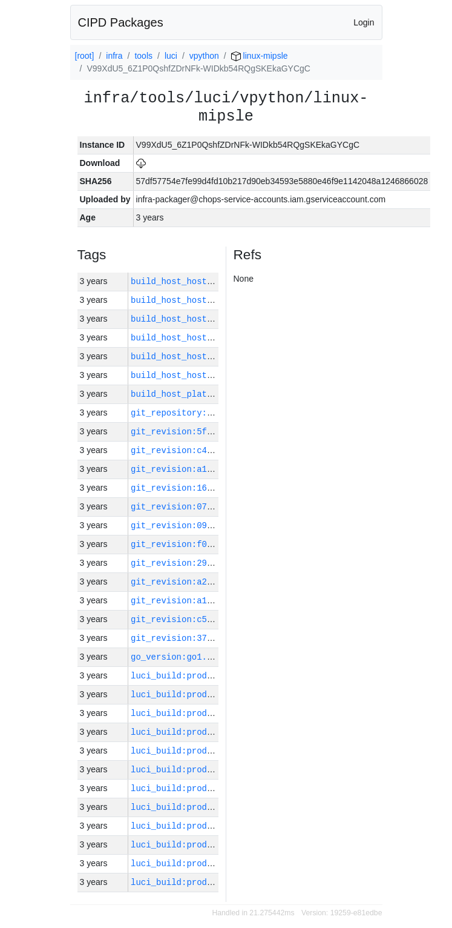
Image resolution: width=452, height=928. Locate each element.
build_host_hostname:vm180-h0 (202, 281)
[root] (84, 56)
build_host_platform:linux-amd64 (209, 394)
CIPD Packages (120, 22)
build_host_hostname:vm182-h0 (202, 300)
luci (171, 56)
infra (114, 56)
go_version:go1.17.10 (181, 657)
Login (363, 22)
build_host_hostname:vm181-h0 (202, 375)
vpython (204, 56)
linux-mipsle (259, 56)
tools (143, 56)
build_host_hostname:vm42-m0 (199, 356)
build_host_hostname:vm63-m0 (199, 337)
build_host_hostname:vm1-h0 (197, 319)
